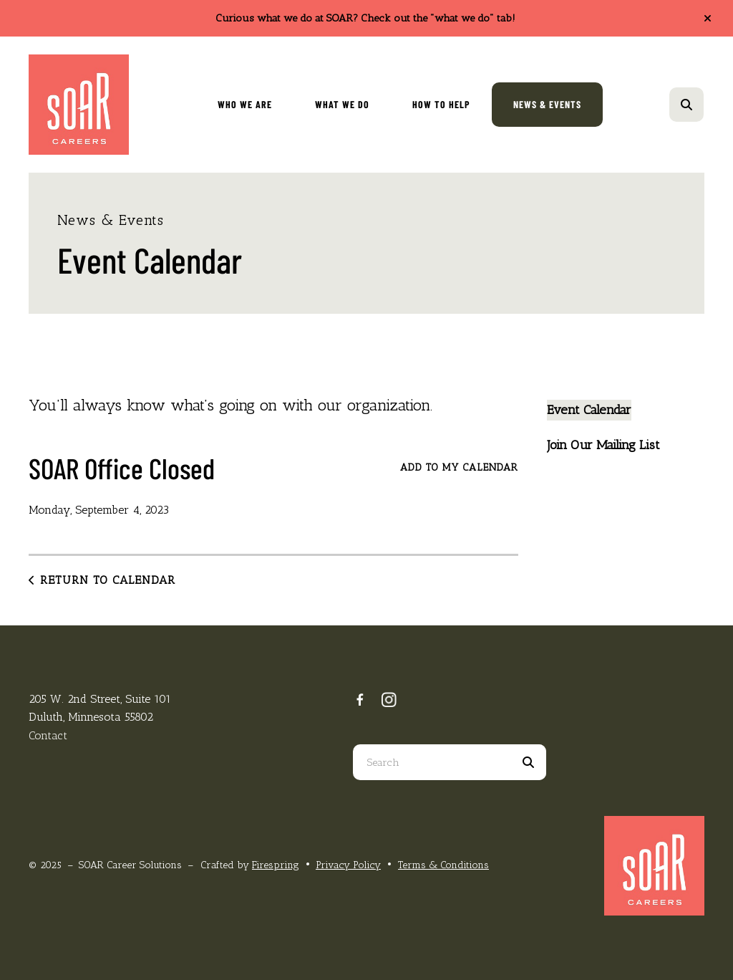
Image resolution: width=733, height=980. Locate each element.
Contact (48, 735)
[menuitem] (244, 105)
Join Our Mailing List (603, 445)
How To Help (441, 104)
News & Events (547, 104)
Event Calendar (589, 410)
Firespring (275, 865)
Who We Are (245, 104)
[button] (708, 18)
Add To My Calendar (459, 467)
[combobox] (431, 762)
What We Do (342, 104)
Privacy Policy (348, 865)
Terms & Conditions (443, 865)
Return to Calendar (107, 580)
